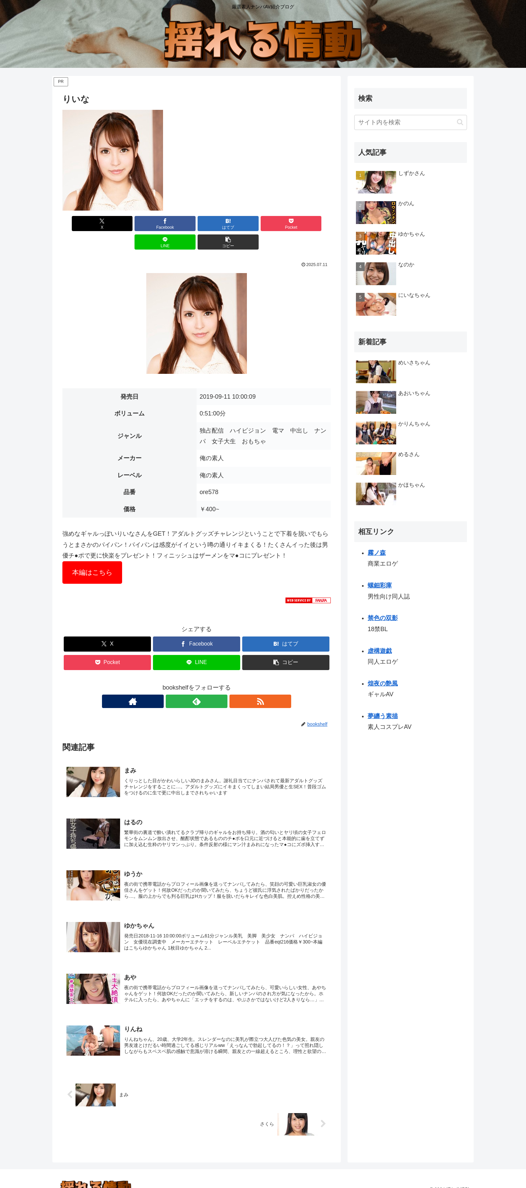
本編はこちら (92, 554)
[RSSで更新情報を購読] (212, 683)
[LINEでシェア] (264, 223)
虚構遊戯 (380, 651)
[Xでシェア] (83, 223)
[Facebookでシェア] (128, 223)
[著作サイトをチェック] (181, 683)
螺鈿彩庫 (380, 585)
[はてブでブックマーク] (174, 223)
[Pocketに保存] (219, 223)
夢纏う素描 (383, 716)
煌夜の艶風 (383, 683)
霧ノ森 (377, 552)
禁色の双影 (383, 618)
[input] (410, 122)
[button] (309, 223)
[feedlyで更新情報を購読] (196, 683)
